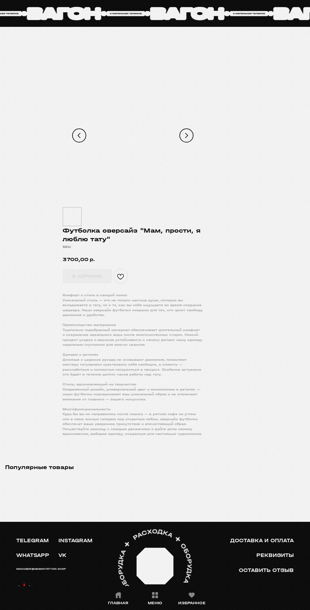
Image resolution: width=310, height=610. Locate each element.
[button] (266, 570)
